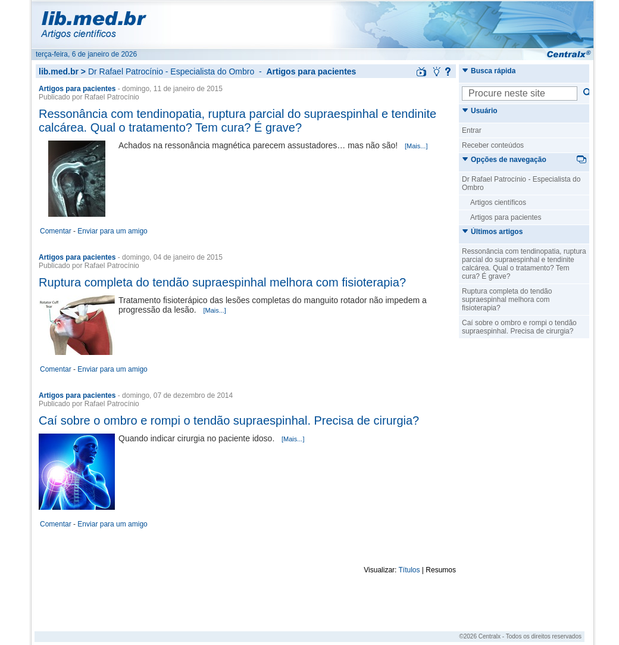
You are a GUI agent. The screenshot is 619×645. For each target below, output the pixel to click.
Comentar (55, 231)
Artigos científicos (498, 202)
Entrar (472, 130)
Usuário (480, 111)
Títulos (409, 570)
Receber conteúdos (493, 145)
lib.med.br (59, 71)
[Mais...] (416, 145)
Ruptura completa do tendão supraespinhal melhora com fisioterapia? (222, 282)
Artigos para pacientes (505, 217)
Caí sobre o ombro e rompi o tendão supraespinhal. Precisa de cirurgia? (229, 420)
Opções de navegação (504, 159)
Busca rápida (488, 71)
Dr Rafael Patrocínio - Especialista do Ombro (171, 71)
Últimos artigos (492, 232)
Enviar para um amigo (112, 231)
